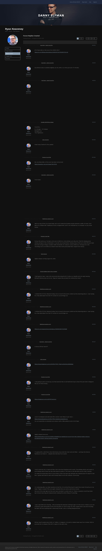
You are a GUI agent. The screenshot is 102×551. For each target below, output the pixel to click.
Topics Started (9, 51)
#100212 (94, 359)
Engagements (9, 56)
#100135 (94, 447)
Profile (7, 48)
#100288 (94, 157)
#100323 (94, 45)
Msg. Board (91, 547)
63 (92, 38)
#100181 (94, 412)
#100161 (94, 429)
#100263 (94, 271)
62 (89, 38)
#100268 (94, 253)
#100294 (94, 139)
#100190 (94, 394)
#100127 (94, 482)
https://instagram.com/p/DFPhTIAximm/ (45, 399)
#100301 (94, 122)
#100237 (94, 341)
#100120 (94, 517)
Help (96, 547)
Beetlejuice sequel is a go (48, 218)
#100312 (94, 80)
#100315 (94, 62)
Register (95, 548)
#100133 (94, 464)
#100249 (94, 289)
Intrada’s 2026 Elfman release (47, 122)
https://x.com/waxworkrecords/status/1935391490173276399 (51, 329)
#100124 (94, 499)
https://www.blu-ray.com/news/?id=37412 (46, 164)
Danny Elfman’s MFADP (83, 547)
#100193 (94, 376)
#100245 (94, 324)
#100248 (94, 306)
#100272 (94, 236)
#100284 (94, 174)
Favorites (8, 58)
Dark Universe (44, 253)
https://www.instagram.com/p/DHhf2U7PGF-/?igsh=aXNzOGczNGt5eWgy (54, 364)
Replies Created (9, 53)
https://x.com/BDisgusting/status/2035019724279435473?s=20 (51, 52)
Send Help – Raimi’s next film (46, 45)
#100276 (94, 218)
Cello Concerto (45, 139)
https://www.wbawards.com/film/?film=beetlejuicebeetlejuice (51, 419)
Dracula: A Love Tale (46, 157)
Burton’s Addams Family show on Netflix (48, 271)
